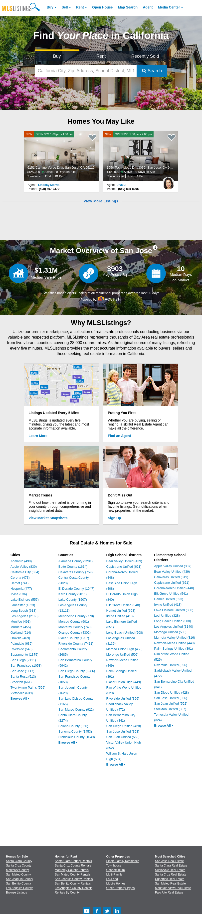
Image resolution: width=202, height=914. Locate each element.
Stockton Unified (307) (170, 709)
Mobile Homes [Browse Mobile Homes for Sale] (116, 883)
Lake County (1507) (72, 599)
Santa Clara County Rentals (73, 861)
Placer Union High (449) (123, 682)
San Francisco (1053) (25, 665)
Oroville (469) (20, 638)
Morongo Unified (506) (122, 654)
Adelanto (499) (21, 561)
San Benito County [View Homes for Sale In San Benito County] (18, 883)
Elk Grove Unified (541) (171, 593)
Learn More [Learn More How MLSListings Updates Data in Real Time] (37, 436)
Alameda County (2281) (75, 561)
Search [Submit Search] (152, 70)
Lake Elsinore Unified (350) (173, 610)
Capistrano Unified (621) (124, 566)
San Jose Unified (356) (170, 698)
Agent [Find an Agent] (148, 7)
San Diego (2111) (23, 660)
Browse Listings (16, 892)
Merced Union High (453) (124, 649)
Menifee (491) (20, 621)
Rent (80, 7)
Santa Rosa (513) (23, 676)
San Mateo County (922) (76, 709)
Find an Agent (119, 436)
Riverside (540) (21, 649)
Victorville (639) (21, 693)
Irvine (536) (18, 594)
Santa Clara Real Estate (171, 865)
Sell (65, 7)
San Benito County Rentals (73, 883)
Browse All (19, 698)
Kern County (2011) (72, 594)
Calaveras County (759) (75, 572)
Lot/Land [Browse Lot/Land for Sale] (112, 879)
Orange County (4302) (74, 632)
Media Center (169, 7)
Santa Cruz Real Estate (170, 874)
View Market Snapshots (47, 518)
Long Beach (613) (23, 610)
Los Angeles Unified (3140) (173, 626)
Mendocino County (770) (76, 616)
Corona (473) (20, 577)
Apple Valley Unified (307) (172, 566)
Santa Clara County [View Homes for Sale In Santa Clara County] (19, 861)
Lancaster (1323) (22, 605)
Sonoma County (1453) (75, 731)
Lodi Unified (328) (167, 615)
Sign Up (114, 518)
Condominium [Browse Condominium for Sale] (115, 870)
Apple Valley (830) (23, 566)
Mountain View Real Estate (173, 888)
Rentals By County (67, 892)
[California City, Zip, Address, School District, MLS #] (86, 71)
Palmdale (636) (21, 643)
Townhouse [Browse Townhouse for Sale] (114, 865)
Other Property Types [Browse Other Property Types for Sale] (120, 888)
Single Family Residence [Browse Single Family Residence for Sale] (122, 861)
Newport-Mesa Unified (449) (174, 643)
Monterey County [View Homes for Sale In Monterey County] (17, 870)
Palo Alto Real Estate (169, 892)
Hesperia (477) (21, 588)
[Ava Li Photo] (168, 181)
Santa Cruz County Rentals (73, 865)
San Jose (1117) (22, 671)
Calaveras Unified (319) (171, 577)
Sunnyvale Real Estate (170, 870)
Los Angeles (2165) (24, 616)
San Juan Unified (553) (123, 737)
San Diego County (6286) (76, 671)
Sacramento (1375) (24, 654)
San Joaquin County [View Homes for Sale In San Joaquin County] (19, 879)
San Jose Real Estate (169, 861)
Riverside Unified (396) (122, 698)
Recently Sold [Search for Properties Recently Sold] (145, 56)
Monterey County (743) (75, 627)
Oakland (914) (20, 632)
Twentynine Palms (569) (27, 687)
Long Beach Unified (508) (124, 632)
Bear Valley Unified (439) (124, 561)
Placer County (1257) (73, 638)
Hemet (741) (19, 583)
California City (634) (24, 572)
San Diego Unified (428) (123, 726)
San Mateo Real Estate (170, 883)
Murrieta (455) (20, 627)
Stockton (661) (21, 682)
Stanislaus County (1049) (76, 737)
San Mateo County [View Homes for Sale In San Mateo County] (18, 874)
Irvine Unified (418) (120, 616)
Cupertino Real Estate (169, 879)
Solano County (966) (73, 726)
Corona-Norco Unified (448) (174, 588)
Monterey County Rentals (71, 870)
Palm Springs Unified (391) (173, 648)
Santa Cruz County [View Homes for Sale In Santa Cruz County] (18, 865)
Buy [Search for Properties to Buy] (57, 56)
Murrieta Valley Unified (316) (174, 637)
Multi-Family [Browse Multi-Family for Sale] (114, 874)
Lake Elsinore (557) (24, 599)
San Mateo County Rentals (72, 874)
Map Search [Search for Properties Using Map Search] (128, 7)
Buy (50, 7)
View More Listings (101, 201)
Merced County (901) (73, 621)
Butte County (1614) (72, 566)
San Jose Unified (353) (122, 731)
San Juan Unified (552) (170, 703)
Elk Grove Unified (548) (123, 605)
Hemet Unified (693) (120, 610)
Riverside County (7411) (75, 643)
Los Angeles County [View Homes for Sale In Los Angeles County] (19, 888)
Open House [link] (102, 7)
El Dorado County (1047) (76, 588)
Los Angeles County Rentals (73, 888)
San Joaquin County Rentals (74, 879)
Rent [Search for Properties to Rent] (101, 56)
